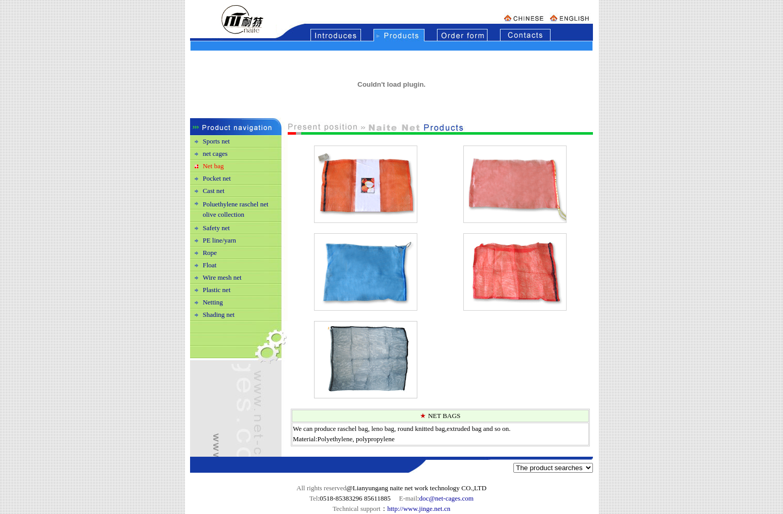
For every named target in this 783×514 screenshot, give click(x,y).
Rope (209, 252)
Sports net (215, 141)
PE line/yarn (219, 240)
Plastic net (216, 290)
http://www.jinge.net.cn (418, 508)
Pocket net (216, 178)
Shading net (218, 314)
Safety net (215, 228)
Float (209, 265)
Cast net (213, 191)
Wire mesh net (221, 277)
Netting (212, 302)
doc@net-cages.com (446, 498)
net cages (214, 153)
